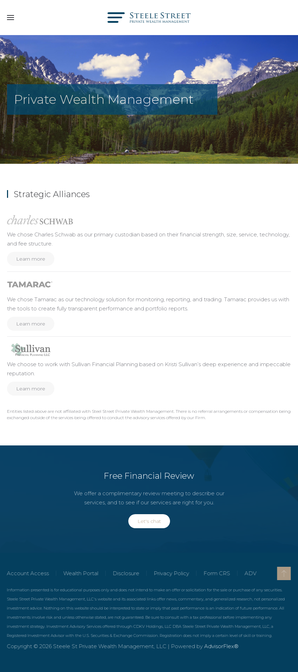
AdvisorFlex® (221, 646)
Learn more (30, 259)
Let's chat (149, 521)
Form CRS (216, 573)
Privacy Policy (171, 573)
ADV (250, 573)
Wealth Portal (80, 573)
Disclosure (125, 573)
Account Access (27, 573)
